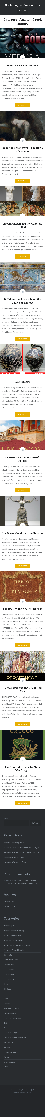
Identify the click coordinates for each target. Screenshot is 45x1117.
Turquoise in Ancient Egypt (14, 857)
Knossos (7, 1028)
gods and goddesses (11, 1008)
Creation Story (9, 979)
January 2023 (9, 902)
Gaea (6, 999)
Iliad (5, 1023)
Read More (22, 105)
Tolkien (6, 1057)
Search (6, 818)
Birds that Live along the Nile (14, 843)
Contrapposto (9, 969)
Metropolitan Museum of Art (15, 1038)
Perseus (7, 1047)
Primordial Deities (11, 1052)
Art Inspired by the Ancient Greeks (17, 945)
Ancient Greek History (12, 935)
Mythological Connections (23, 5)
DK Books (8, 989)
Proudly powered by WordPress (19, 1090)
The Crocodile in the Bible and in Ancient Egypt (21, 847)
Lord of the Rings (10, 1033)
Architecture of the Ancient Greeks (17, 940)
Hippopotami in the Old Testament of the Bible (21, 852)
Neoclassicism (9, 1042)
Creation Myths (10, 974)
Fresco (6, 994)
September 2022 (10, 907)
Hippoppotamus (10, 1013)
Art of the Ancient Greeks (14, 950)
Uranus (6, 1067)
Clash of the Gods (11, 960)
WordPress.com (26, 1093)
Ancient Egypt (9, 926)
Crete (6, 984)
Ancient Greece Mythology (14, 931)
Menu (23, 11)
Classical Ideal (9, 965)
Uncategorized (9, 1062)
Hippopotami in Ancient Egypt (15, 862)
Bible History (9, 955)
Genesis (7, 1004)
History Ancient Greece (13, 1018)
